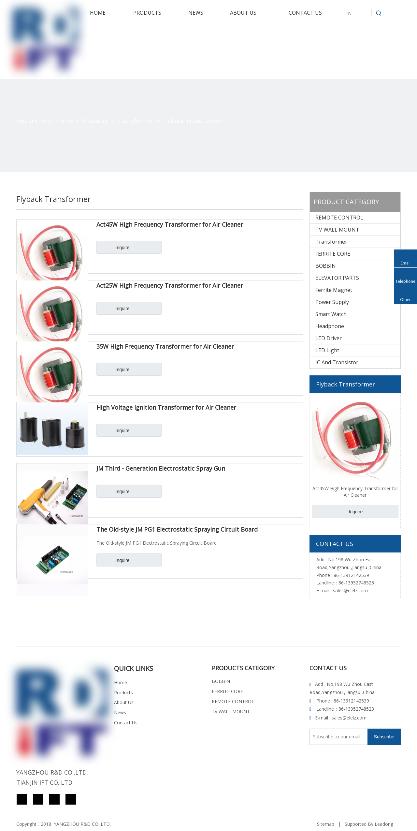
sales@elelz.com (350, 590)
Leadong (384, 824)
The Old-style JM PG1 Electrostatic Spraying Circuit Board (177, 529)
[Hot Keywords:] (379, 13)
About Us (124, 702)
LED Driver (328, 338)
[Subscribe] (384, 737)
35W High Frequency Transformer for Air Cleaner (165, 346)
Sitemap (325, 824)
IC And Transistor (336, 362)
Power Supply (332, 302)
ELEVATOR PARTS (337, 277)
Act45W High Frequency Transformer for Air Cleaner (169, 224)
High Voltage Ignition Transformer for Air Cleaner (166, 407)
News (120, 712)
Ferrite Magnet (333, 290)
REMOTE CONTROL (339, 217)
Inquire (112, 247)
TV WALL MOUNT (337, 229)
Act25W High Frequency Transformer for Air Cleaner (169, 285)
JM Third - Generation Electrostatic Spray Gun (160, 468)
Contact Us (125, 722)
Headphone (329, 326)
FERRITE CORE (332, 253)
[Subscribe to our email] (335, 737)
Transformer (331, 241)
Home (120, 682)
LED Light (327, 350)
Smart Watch (331, 314)
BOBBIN (325, 265)
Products (123, 692)
